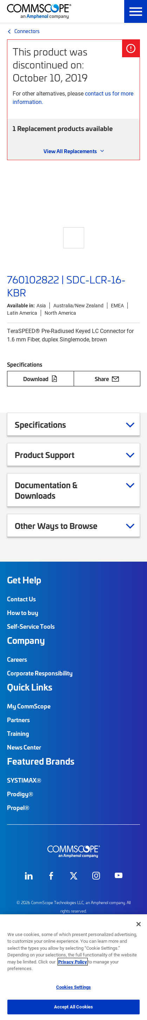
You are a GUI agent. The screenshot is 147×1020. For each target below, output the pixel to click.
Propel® (18, 807)
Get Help (24, 580)
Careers (17, 659)
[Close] (138, 924)
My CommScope (29, 706)
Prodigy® (20, 793)
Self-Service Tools (31, 626)
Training (18, 733)
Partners (18, 719)
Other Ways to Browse (65, 525)
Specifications (49, 424)
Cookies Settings (73, 987)
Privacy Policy (72, 962)
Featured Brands (40, 761)
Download (40, 378)
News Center (24, 747)
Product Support (53, 454)
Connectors (27, 30)
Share (107, 378)
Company (26, 640)
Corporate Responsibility (40, 672)
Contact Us (21, 598)
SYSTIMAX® (24, 780)
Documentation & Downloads (74, 490)
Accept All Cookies (73, 1006)
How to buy (22, 612)
